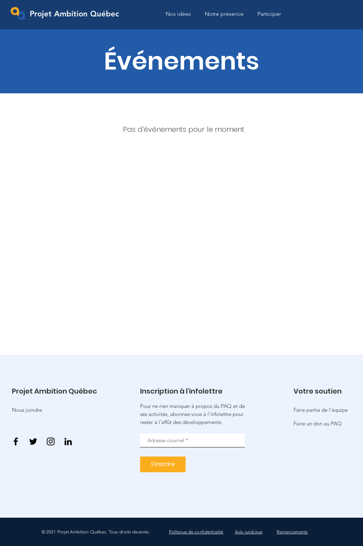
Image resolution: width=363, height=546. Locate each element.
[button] (317, 423)
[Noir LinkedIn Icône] (68, 441)
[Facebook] (15, 441)
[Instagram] (50, 441)
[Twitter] (33, 441)
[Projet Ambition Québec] (74, 14)
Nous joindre (27, 410)
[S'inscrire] (163, 464)
